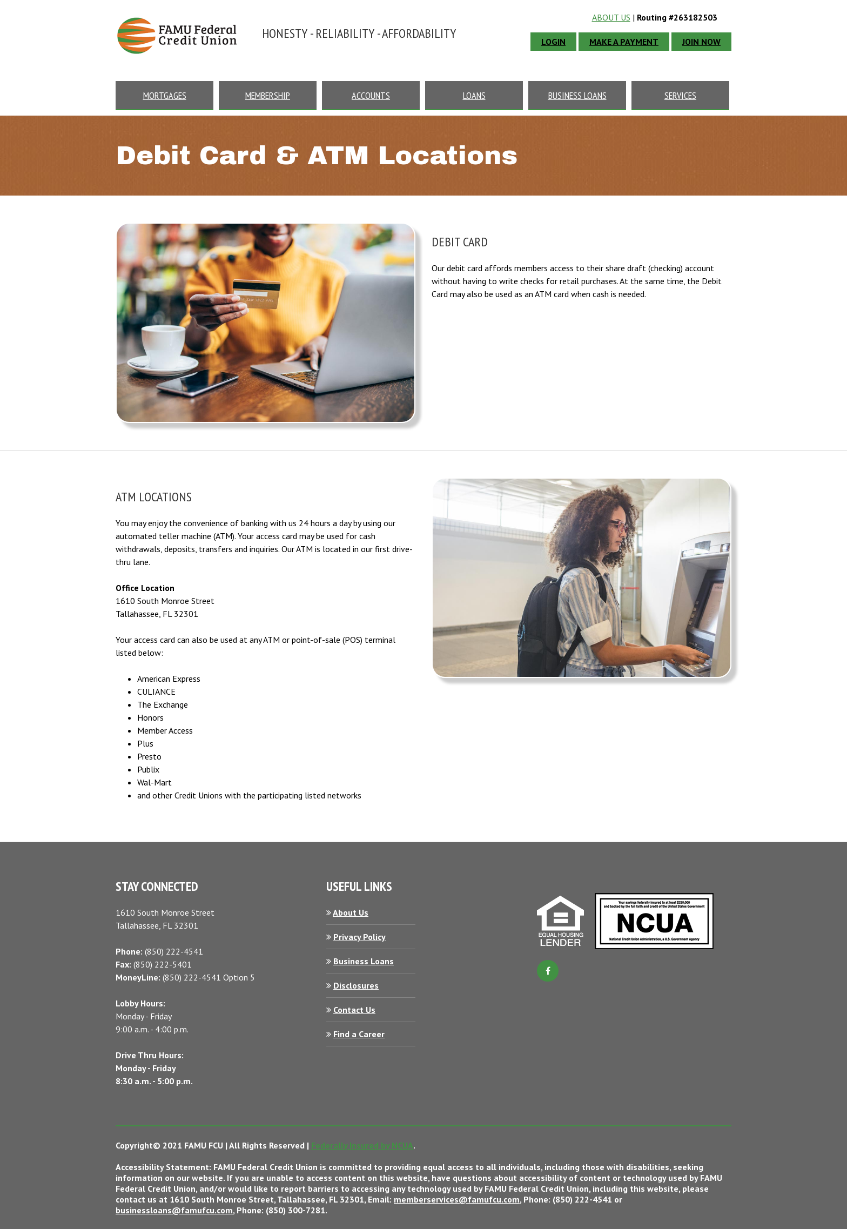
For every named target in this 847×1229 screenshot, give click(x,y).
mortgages (164, 95)
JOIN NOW (701, 41)
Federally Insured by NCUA (362, 1145)
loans (474, 95)
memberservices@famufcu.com (457, 1199)
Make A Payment (623, 41)
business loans (577, 95)
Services (680, 95)
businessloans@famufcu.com (174, 1210)
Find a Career (359, 1034)
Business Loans (363, 961)
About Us (611, 17)
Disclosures (356, 985)
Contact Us (354, 1009)
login (553, 41)
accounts (371, 95)
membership (267, 95)
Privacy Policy (359, 936)
